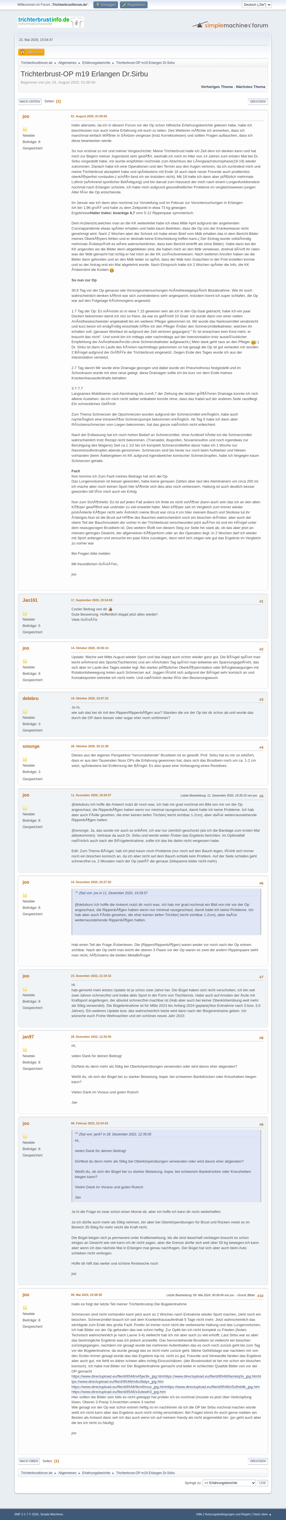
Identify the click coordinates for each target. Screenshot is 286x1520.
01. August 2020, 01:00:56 (89, 116)
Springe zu (193, 1483)
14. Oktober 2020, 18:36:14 (89, 648)
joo (26, 116)
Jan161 (30, 600)
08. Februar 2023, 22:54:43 (89, 1123)
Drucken (258, 101)
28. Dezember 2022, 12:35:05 (91, 1036)
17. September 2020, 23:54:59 (91, 600)
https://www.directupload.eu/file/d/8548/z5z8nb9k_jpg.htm (213, 1387)
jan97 (28, 1036)
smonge (31, 746)
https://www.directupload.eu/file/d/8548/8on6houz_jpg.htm (119, 1387)
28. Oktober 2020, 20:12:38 (89, 746)
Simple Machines (51, 1514)
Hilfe (199, 1514)
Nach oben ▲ (262, 1514)
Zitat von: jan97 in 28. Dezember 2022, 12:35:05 (115, 1134)
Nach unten (30, 101)
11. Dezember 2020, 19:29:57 (91, 795)
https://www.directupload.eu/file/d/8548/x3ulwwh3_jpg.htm (119, 1392)
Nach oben (29, 1461)
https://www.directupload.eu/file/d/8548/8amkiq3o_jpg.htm (211, 1376)
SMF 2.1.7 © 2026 (26, 1514)
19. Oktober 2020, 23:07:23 (89, 698)
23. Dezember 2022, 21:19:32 (91, 975)
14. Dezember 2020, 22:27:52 (91, 882)
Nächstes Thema (250, 87)
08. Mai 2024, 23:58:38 (86, 1294)
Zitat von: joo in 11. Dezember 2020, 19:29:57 (113, 893)
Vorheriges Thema (217, 87)
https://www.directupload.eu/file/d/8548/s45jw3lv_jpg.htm (118, 1376)
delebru (31, 698)
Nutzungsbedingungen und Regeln (228, 1514)
